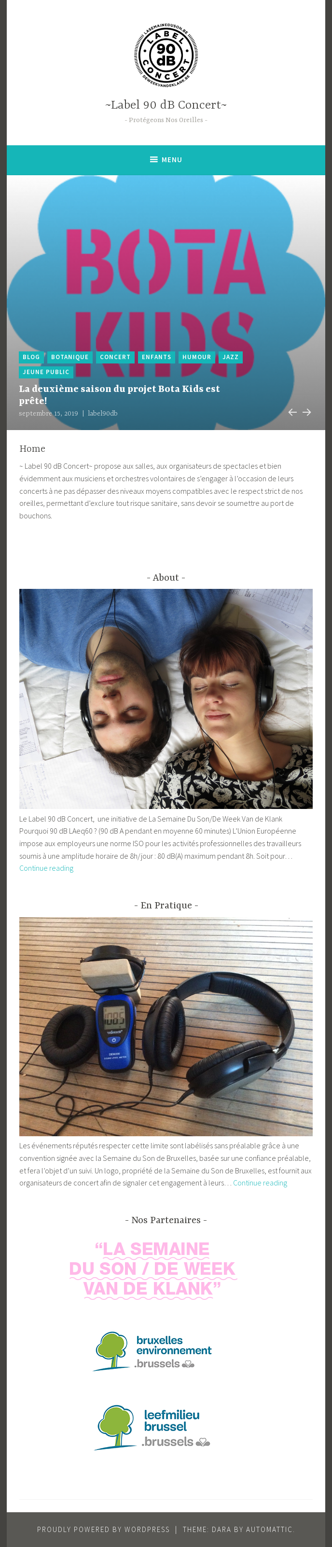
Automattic (269, 1529)
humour (196, 357)
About (166, 578)
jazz (230, 357)
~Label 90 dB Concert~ (166, 105)
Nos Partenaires (166, 1220)
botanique (70, 357)
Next (306, 411)
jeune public (46, 372)
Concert (115, 357)
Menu (172, 159)
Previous (291, 411)
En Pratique (166, 905)
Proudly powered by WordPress (103, 1529)
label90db (103, 414)
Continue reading (46, 868)
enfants (156, 357)
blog (31, 357)
